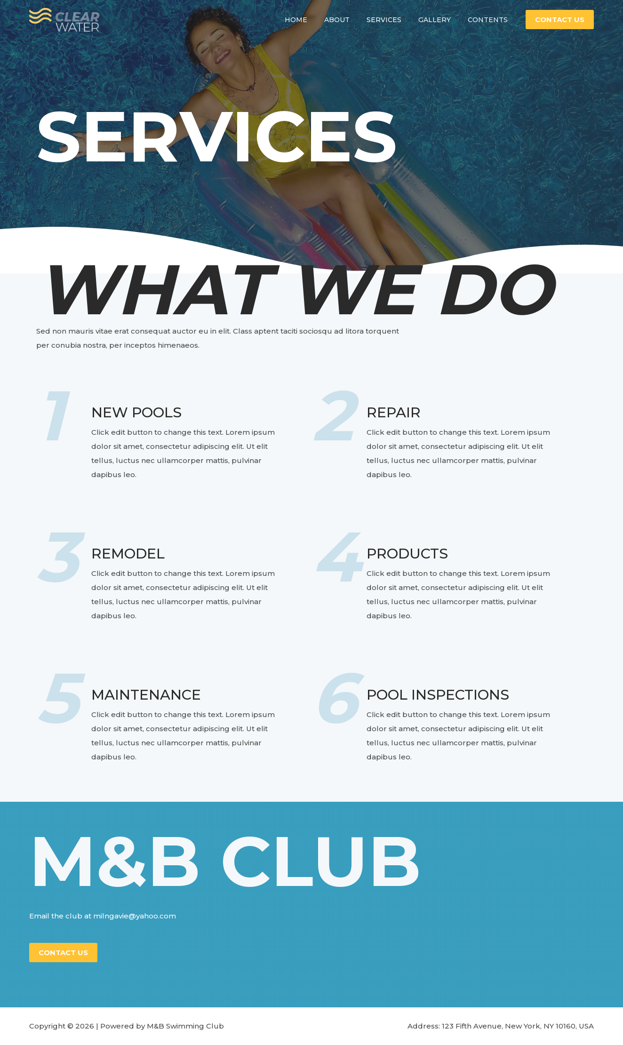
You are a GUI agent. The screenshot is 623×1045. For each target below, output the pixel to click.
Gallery (440, 26)
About (350, 26)
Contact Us (63, 952)
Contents (490, 26)
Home (313, 26)
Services (393, 26)
